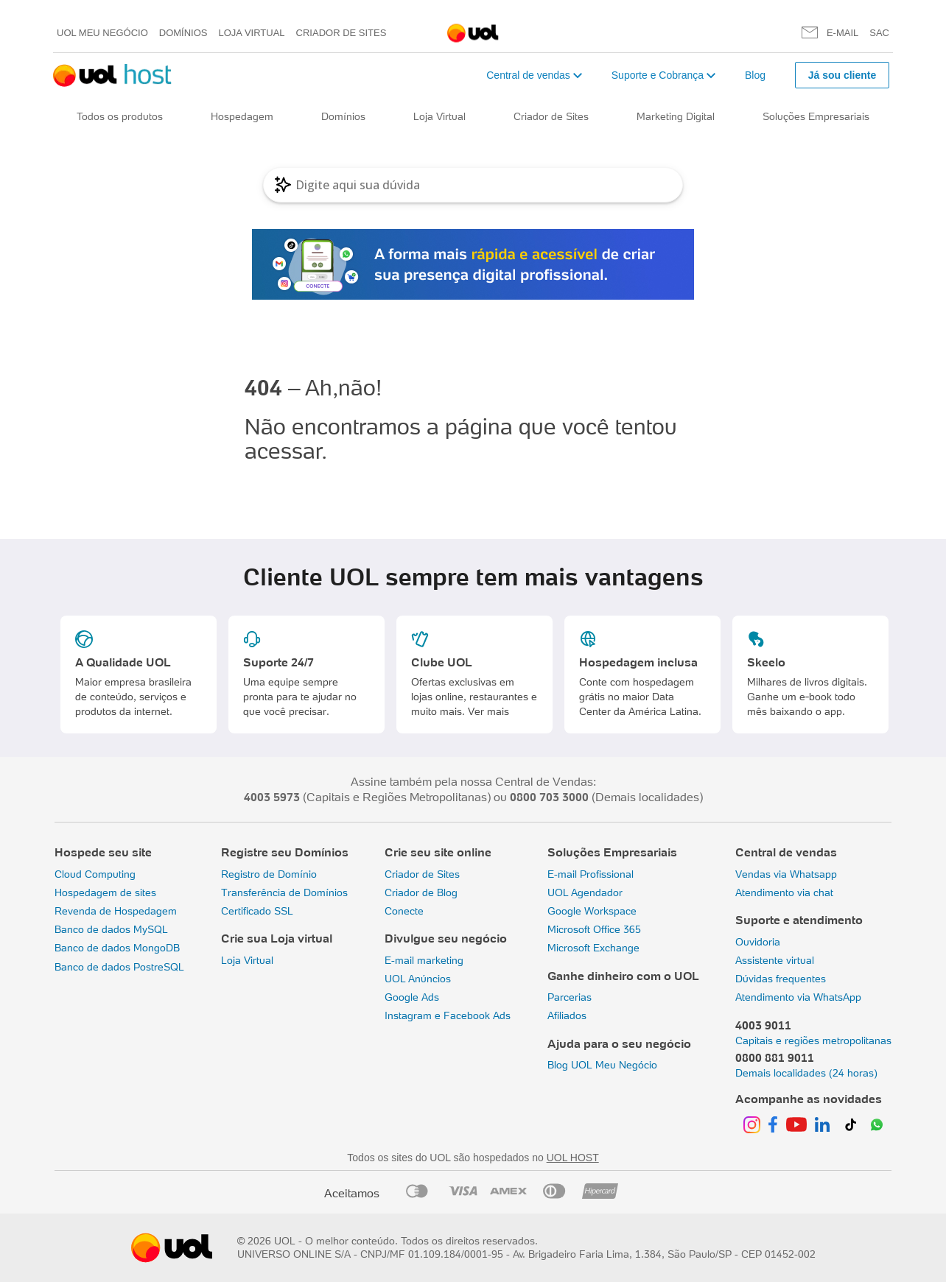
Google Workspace (592, 911)
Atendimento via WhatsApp (798, 997)
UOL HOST (573, 1157)
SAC (879, 32)
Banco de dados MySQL (111, 929)
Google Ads (412, 997)
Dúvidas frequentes (780, 978)
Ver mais (488, 711)
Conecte (404, 911)
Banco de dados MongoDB (117, 947)
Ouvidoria (757, 941)
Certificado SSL (257, 911)
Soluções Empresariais (816, 116)
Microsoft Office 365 (594, 929)
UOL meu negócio (102, 32)
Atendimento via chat (784, 892)
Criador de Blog (421, 892)
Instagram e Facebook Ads (448, 1015)
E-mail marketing (424, 960)
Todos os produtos (120, 116)
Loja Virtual (252, 32)
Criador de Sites (341, 32)
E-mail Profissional (590, 874)
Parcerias (569, 997)
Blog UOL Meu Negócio (602, 1064)
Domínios (183, 32)
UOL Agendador (585, 892)
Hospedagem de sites (105, 892)
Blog (755, 75)
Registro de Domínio (269, 874)
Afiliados (566, 1015)
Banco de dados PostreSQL (119, 966)
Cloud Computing (95, 874)
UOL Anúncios (418, 978)
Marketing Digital (676, 116)
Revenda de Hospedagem (116, 911)
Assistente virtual (774, 960)
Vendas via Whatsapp (786, 874)
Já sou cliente (842, 75)
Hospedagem (242, 116)
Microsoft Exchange (593, 947)
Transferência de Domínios (284, 892)
